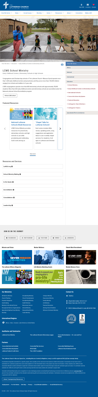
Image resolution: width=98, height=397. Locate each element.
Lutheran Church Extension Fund (67, 348)
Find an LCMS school (10, 95)
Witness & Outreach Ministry (50, 310)
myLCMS (81, 7)
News (16, 13)
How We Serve (5, 13)
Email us (71, 296)
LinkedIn (69, 238)
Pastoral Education (48, 305)
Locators (88, 7)
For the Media (15, 384)
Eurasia (16, 323)
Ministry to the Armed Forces (9, 305)
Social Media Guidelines (40, 384)
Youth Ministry (26, 312)
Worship (39, 13)
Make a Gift (88, 13)
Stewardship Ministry (27, 310)
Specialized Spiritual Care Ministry (11, 310)
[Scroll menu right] (60, 129)
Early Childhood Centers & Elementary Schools (31, 63)
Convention (79, 13)
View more (33, 154)
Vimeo (55, 238)
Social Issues (28, 13)
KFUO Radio (33, 348)
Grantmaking (5, 303)
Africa (7, 323)
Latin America (23, 323)
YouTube (42, 238)
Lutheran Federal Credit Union (10, 351)
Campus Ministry (47, 295)
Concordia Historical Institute (10, 346)
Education (14, 63)
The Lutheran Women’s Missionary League (41, 335)
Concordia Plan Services (37, 346)
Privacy (30, 384)
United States (31, 323)
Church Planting (6, 298)
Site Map (23, 384)
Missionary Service (27, 305)
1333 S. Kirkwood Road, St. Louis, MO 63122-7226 (82, 308)
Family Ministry (47, 300)
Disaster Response (7, 300)
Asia (11, 323)
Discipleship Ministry (27, 295)
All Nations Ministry (7, 295)
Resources (58, 13)
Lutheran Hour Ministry (8, 335)
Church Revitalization (28, 298)
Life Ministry (46, 303)
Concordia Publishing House (66, 346)
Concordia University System (10, 348)
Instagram (27, 238)
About (69, 13)
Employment (5, 384)
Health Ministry (26, 303)
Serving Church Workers (49, 307)
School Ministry (26, 307)
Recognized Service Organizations (11, 307)
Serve (48, 13)
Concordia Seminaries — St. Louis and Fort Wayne (69, 335)
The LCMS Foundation (36, 351)
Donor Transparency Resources (13, 379)
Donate (94, 7)
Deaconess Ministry (48, 298)
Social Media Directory (56, 384)
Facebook (11, 238)
